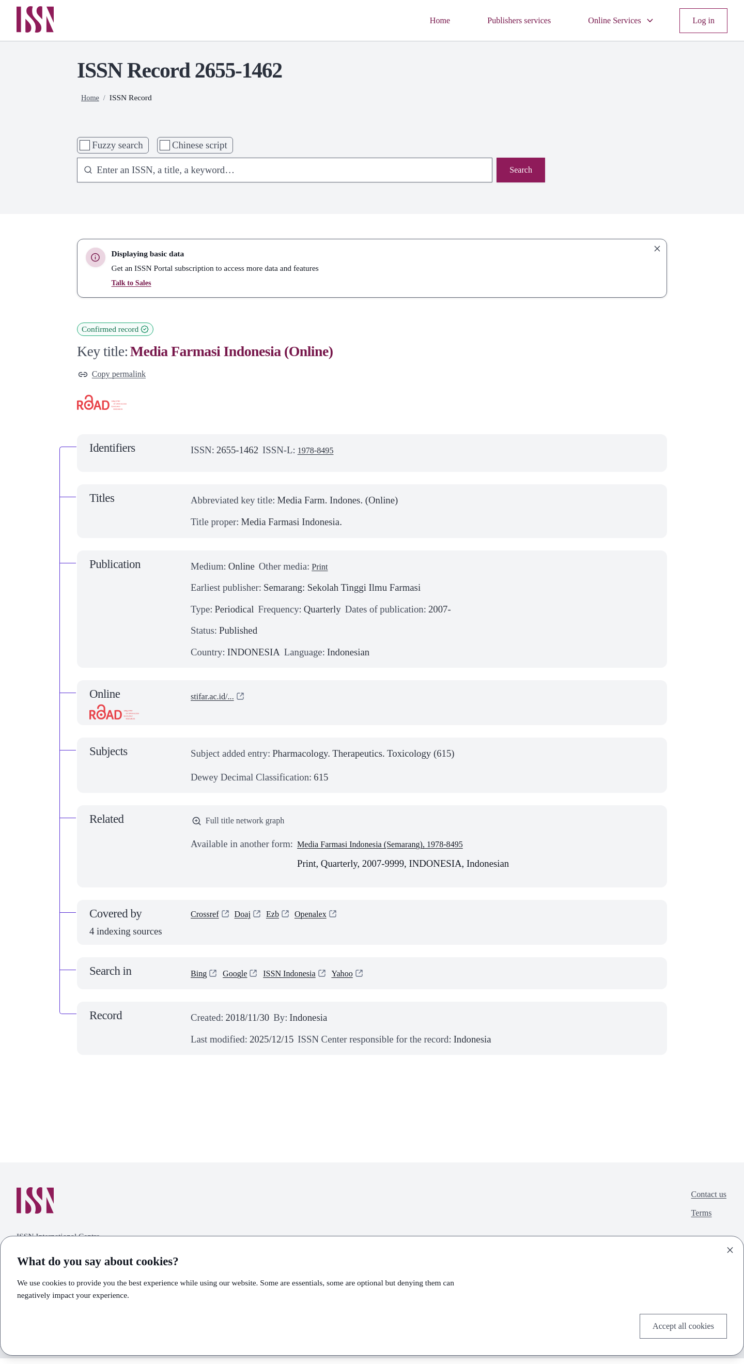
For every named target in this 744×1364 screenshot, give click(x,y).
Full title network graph (244, 824)
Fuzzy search (117, 145)
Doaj (248, 921)
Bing (200, 978)
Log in (702, 20)
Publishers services (501, 20)
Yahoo (359, 978)
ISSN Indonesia (300, 978)
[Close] (730, 1247)
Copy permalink (116, 375)
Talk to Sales (133, 282)
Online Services (614, 20)
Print (321, 568)
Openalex (322, 921)
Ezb (280, 921)
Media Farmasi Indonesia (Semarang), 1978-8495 (393, 849)
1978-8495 (318, 452)
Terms (697, 1222)
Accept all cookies (678, 1324)
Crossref (207, 921)
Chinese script (199, 145)
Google (239, 978)
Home (415, 20)
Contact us (705, 1201)
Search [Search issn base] (519, 171)
